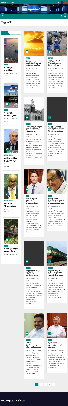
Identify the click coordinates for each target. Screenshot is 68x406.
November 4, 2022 (55, 68)
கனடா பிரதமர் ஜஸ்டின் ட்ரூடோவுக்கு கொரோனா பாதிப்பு (33, 202)
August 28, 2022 (55, 134)
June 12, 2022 (31, 278)
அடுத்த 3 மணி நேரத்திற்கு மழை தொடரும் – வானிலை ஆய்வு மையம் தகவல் (55, 65)
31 (49, 384)
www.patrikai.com (34, 9)
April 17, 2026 (10, 118)
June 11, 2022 (54, 278)
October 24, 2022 (32, 134)
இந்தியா (6, 155)
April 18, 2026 (10, 73)
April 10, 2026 (10, 254)
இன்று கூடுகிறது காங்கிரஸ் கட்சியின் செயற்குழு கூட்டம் (55, 129)
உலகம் (6, 64)
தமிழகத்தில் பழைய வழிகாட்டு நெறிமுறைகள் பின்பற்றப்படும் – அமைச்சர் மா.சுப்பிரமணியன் (33, 276)
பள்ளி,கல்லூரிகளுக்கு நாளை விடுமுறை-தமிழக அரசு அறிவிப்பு (34, 130)
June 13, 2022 (54, 206)
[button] (61, 16)
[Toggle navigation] (65, 16)
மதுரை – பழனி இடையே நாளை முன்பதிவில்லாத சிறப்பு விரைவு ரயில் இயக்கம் (56, 275)
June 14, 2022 (31, 206)
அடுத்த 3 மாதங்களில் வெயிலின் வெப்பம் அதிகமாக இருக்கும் (34, 63)
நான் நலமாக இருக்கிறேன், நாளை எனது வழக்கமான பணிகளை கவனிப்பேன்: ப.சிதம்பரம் (56, 204)
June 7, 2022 (31, 350)
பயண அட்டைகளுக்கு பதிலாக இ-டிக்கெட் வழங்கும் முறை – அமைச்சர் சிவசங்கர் (33, 347)
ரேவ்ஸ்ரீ (38, 350)
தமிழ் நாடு (51, 58)
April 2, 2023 (31, 68)
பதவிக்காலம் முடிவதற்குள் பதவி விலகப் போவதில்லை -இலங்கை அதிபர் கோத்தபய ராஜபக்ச (55, 348)
